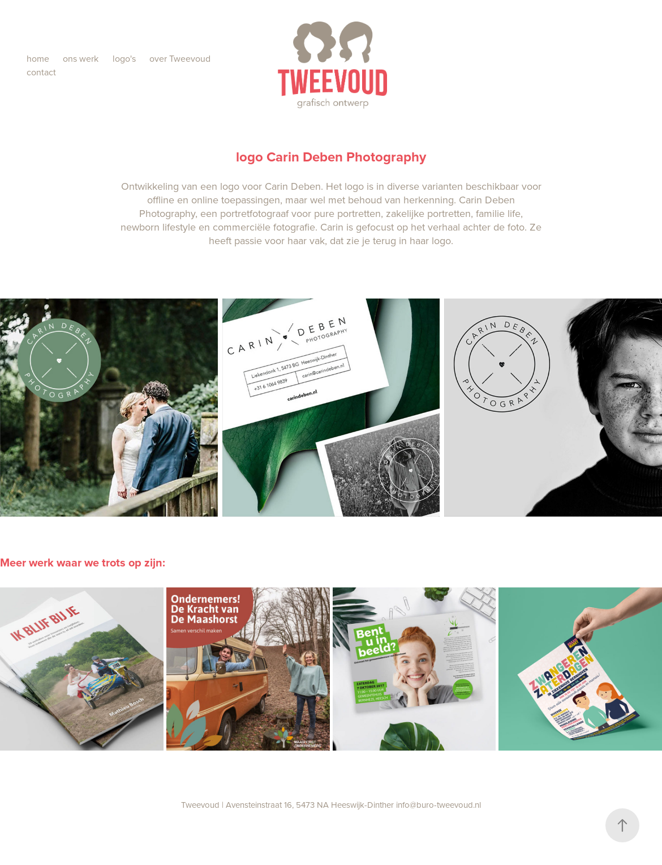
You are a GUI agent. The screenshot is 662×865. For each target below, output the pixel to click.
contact (41, 72)
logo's (124, 58)
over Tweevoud (179, 58)
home (38, 58)
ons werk (80, 58)
